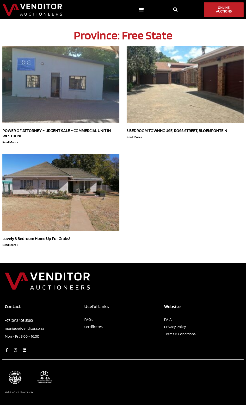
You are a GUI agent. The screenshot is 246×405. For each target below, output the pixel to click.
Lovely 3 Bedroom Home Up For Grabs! (36, 238)
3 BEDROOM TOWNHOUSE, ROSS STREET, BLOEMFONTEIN (177, 130)
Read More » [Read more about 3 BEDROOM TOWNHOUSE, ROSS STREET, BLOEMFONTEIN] (134, 137)
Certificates (93, 326)
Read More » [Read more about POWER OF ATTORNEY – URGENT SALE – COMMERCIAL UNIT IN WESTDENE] (10, 142)
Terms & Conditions (180, 334)
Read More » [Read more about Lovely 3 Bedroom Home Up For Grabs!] (10, 245)
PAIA (168, 319)
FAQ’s (88, 319)
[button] (141, 10)
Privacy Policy (175, 326)
